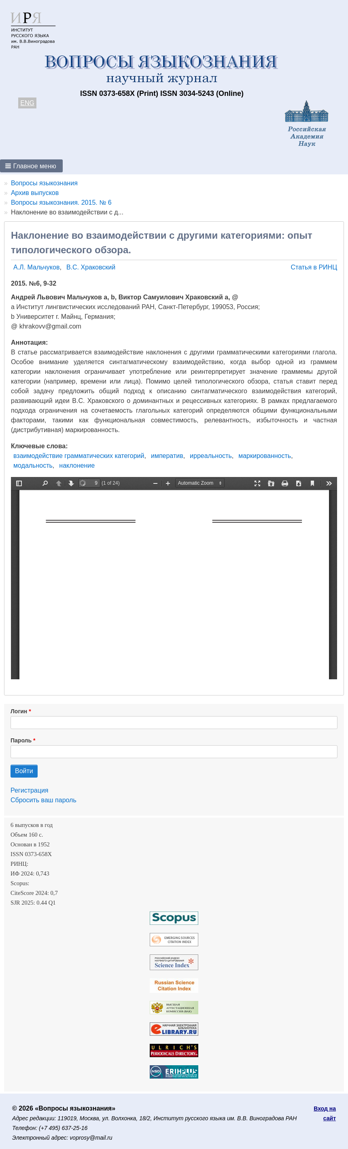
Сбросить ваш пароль (43, 800)
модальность (33, 465)
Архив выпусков (35, 192)
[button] (31, 165)
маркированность (264, 455)
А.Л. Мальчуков (36, 267)
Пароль (21, 740)
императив (167, 455)
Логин (19, 711)
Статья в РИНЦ (314, 267)
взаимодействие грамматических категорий (78, 455)
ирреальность (211, 455)
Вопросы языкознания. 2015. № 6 (61, 202)
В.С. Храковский (90, 267)
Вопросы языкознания (44, 183)
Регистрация (30, 790)
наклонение (77, 465)
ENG (27, 103)
